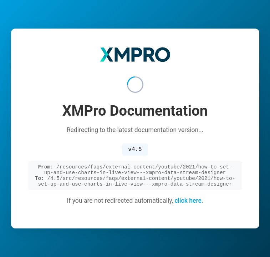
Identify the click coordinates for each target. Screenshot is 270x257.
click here (188, 203)
